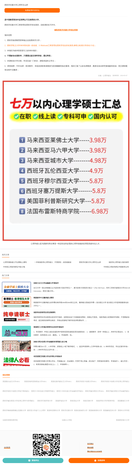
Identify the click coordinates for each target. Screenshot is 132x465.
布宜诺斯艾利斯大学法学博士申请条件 (48, 356)
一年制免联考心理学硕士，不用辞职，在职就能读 (52, 262)
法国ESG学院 (67, 420)
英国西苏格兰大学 (122, 420)
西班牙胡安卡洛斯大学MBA (86, 381)
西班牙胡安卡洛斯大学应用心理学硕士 (115, 381)
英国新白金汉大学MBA (11, 381)
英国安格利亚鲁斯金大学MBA (35, 381)
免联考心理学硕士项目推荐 (119, 262)
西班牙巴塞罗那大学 (44, 401)
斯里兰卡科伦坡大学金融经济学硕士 (70, 391)
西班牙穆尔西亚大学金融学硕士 (117, 391)
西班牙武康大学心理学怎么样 (90, 262)
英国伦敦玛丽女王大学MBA (61, 381)
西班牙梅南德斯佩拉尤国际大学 (14, 410)
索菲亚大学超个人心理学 (36, 410)
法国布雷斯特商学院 (10, 420)
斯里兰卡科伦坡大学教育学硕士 (43, 391)
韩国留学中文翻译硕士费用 (44, 298)
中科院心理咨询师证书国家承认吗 (116, 267)
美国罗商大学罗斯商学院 (105, 401)
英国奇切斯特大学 (53, 410)
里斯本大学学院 (123, 410)
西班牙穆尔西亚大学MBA (94, 391)
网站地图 (90, 447)
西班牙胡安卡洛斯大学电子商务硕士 (16, 391)
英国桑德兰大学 (123, 401)
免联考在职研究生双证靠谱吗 (44, 312)
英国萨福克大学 (61, 401)
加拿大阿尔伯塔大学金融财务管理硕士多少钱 (50, 342)
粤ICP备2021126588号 (94, 451)
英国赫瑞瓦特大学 (110, 410)
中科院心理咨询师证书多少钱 (14, 267)
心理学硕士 (107, 76)
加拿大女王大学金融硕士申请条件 (46, 283)
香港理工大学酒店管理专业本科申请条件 (49, 327)
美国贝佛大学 (88, 401)
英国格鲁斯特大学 (95, 410)
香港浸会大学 (75, 401)
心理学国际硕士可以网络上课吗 (15, 262)
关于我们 (90, 444)
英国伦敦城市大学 (81, 410)
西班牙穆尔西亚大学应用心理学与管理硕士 (18, 401)
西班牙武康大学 (67, 410)
